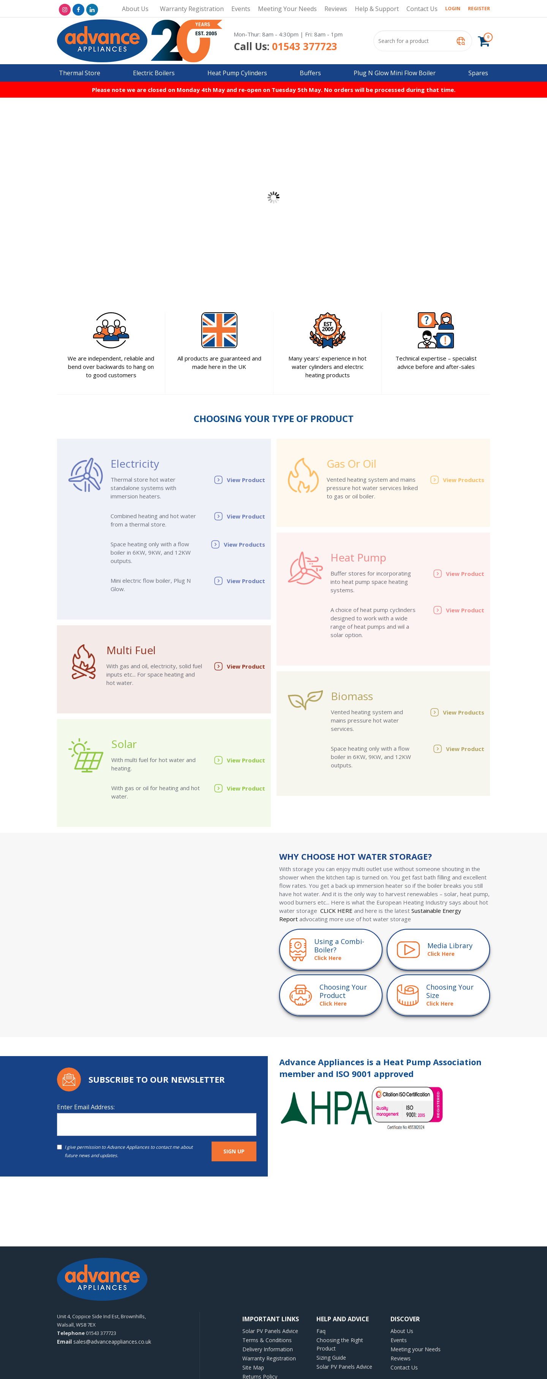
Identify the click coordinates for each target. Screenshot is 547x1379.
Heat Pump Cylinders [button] (237, 73)
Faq (321, 1331)
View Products (238, 544)
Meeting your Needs (287, 9)
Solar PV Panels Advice (270, 1331)
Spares (478, 73)
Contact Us (422, 9)
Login (452, 8)
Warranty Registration (192, 9)
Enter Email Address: (86, 1107)
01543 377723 (285, 46)
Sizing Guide (331, 1357)
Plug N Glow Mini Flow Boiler (395, 73)
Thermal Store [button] (79, 73)
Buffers (310, 73)
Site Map (253, 1367)
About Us (135, 9)
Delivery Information (267, 1349)
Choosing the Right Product (339, 1344)
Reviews (335, 9)
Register (479, 8)
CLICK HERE (336, 910)
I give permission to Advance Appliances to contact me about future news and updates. (125, 1151)
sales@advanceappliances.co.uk (104, 1341)
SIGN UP (234, 1151)
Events (240, 9)
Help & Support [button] (377, 9)
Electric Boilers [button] (154, 73)
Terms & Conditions (267, 1340)
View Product (239, 479)
